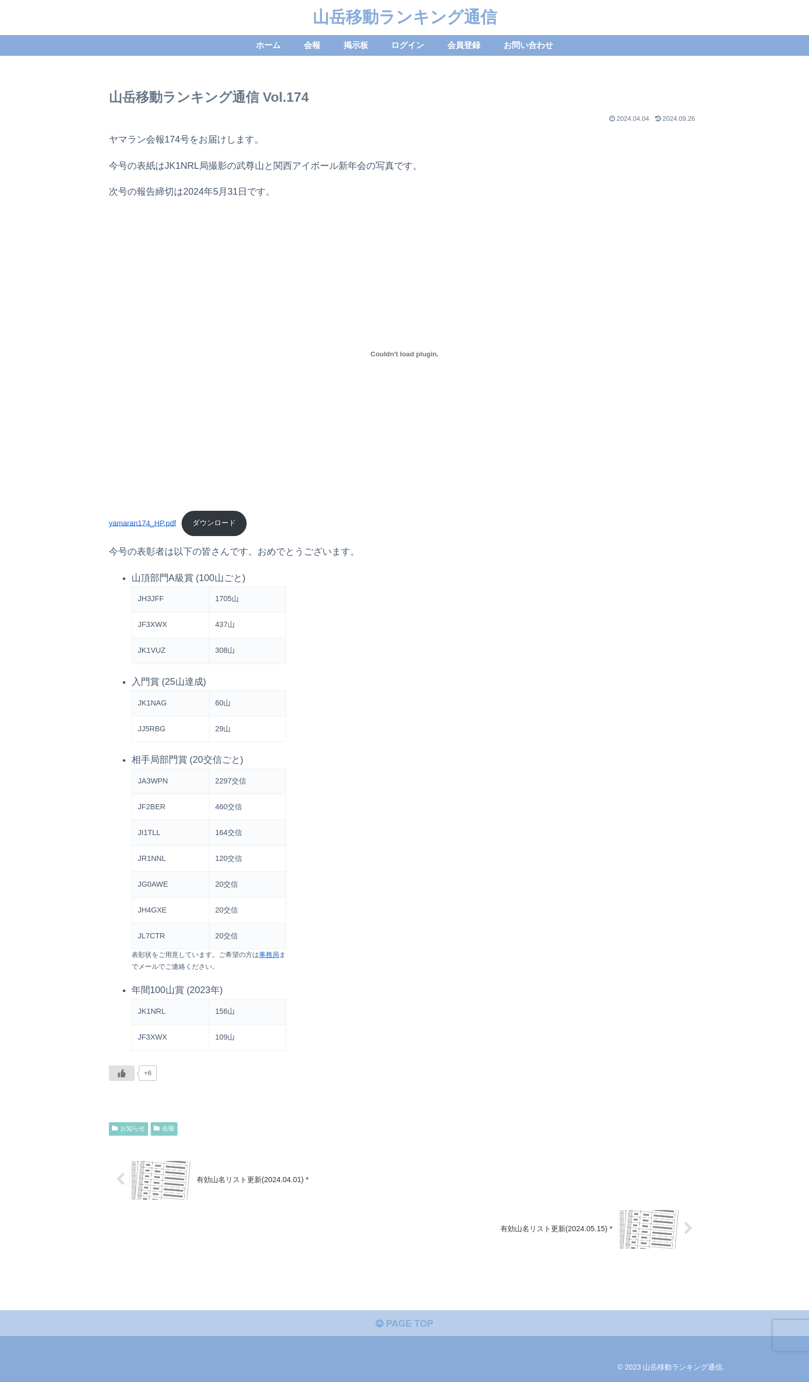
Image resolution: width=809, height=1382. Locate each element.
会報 (164, 1128)
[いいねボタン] (122, 1073)
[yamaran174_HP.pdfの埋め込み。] (404, 353)
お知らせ (128, 1128)
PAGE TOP (404, 1323)
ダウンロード (214, 523)
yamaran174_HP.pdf (142, 523)
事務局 (269, 955)
